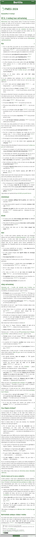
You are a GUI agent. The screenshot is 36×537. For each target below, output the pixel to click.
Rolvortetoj (4, 21)
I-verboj (11, 14)
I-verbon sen (22, 69)
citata (11, 517)
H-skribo (18, 535)
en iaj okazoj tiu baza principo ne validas (21, 482)
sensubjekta (6, 494)
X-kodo (21, 535)
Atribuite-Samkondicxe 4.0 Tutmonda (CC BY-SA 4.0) (13, 531)
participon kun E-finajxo (18, 382)
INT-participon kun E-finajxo (26, 332)
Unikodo (14, 535)
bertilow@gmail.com (12, 528)
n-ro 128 (32, 237)
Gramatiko (4, 14)
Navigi (3, 1)
